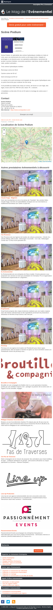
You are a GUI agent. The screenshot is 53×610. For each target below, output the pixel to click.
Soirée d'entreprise (8, 558)
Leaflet (40, 161)
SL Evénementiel (7, 272)
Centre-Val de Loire (17, 120)
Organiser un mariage (9, 574)
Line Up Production (7, 494)
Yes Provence (5, 235)
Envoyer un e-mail (26, 114)
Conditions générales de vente (25, 608)
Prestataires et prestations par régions (14, 593)
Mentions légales (46, 607)
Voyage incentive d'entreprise (11, 561)
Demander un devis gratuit (10, 582)
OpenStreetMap (47, 161)
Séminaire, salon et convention (12, 563)
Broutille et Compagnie (9, 383)
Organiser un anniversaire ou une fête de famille (17, 575)
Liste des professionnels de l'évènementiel (36, 18)
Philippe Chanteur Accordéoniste (12, 420)
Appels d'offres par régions (10, 585)
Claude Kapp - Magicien (9, 198)
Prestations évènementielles (16, 18)
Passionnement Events (9, 530)
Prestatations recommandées (11, 591)
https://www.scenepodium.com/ (20, 110)
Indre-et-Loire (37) (6, 120)
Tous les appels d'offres (9, 583)
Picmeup (4, 346)
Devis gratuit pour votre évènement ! (26, 25)
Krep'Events (5, 309)
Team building (6, 559)
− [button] (4, 133)
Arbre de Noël (6, 564)
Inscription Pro (38, 4)
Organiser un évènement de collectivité (14, 571)
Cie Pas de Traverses (8, 456)
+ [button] (4, 130)
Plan (35, 608)
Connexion (48, 4)
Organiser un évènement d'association (14, 572)
